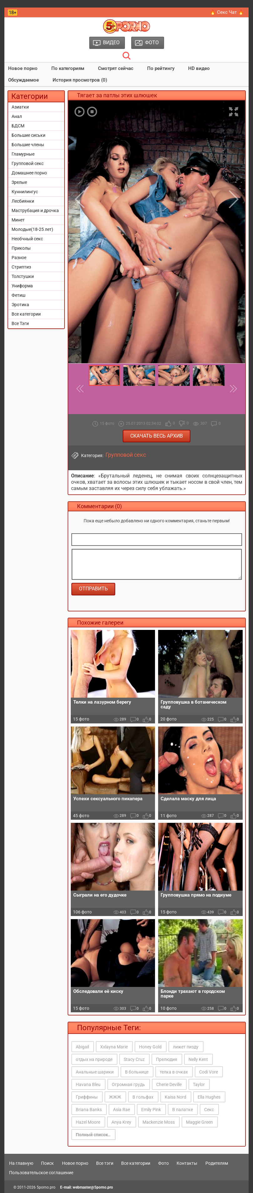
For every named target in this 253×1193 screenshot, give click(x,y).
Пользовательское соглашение (41, 1172)
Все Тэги (20, 323)
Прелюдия (166, 1059)
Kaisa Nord (175, 1097)
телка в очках (174, 1071)
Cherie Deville (169, 1084)
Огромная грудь (128, 1084)
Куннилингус (25, 191)
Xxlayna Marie (114, 1046)
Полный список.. (93, 1134)
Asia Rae (121, 1109)
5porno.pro (46, 1187)
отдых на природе (94, 1059)
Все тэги (104, 1163)
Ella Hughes (209, 1097)
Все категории (26, 314)
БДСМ (18, 125)
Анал (17, 116)
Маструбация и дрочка (35, 210)
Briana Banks (89, 1109)
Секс (209, 1109)
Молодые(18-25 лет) (32, 229)
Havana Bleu (88, 1084)
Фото (163, 1163)
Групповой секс (28, 163)
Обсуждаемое (23, 80)
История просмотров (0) (80, 80)
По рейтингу (160, 68)
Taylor (199, 1084)
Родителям (216, 1163)
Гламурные (23, 154)
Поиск (47, 1163)
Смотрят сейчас (115, 68)
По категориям (67, 68)
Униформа (22, 285)
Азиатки (20, 106)
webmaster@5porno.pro (93, 1187)
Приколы (21, 248)
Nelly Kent (198, 1059)
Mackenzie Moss (158, 1122)
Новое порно (23, 68)
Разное (19, 257)
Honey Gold (150, 1046)
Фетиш (18, 295)
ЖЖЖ (115, 1097)
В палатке (182, 1109)
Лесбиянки (23, 201)
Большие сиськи (28, 135)
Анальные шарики (95, 1071)
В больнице (136, 1071)
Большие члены (28, 144)
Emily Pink (151, 1109)
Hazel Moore (88, 1122)
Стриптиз (21, 266)
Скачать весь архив (156, 436)
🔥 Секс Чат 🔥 (227, 12)
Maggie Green (199, 1122)
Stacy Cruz (134, 1059)
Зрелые (19, 182)
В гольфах (142, 1097)
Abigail (82, 1046)
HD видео (199, 68)
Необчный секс (27, 238)
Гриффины (87, 1097)
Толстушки (23, 276)
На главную (21, 1163)
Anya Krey (121, 1122)
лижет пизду (186, 1046)
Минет (18, 219)
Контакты (187, 1163)
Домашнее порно (29, 172)
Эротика (20, 304)
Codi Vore (208, 1071)
